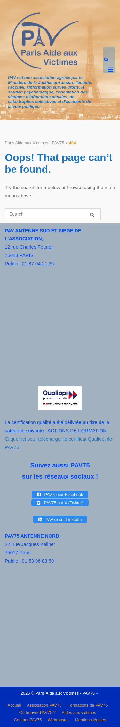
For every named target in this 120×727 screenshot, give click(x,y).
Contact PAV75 (28, 719)
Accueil (14, 705)
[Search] (92, 214)
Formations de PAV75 (88, 705)
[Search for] (53, 214)
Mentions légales (90, 719)
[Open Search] (106, 60)
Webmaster (58, 719)
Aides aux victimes (79, 712)
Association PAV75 (44, 705)
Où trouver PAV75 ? (37, 712)
